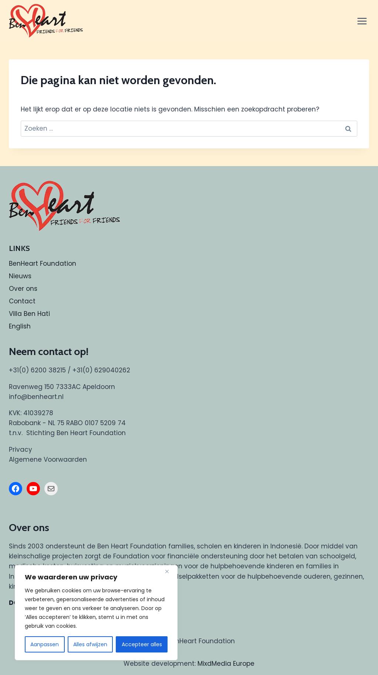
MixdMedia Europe (226, 663)
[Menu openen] (362, 21)
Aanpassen (44, 644)
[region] (96, 612)
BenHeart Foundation (42, 263)
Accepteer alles (142, 644)
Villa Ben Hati (29, 313)
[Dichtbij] (169, 571)
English (20, 326)
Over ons (23, 288)
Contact (22, 301)
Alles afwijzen (90, 644)
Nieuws (20, 276)
